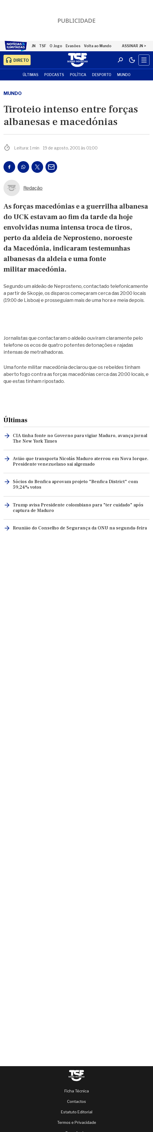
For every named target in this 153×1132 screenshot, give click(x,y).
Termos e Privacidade (76, 1122)
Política (78, 75)
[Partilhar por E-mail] (51, 167)
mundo (12, 93)
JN (33, 46)
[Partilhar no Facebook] (9, 167)
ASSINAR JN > (134, 46)
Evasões (73, 46)
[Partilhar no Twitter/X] (37, 167)
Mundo (124, 75)
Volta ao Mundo (97, 46)
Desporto (101, 75)
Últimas (30, 75)
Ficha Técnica (76, 1091)
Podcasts (54, 75)
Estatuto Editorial (76, 1112)
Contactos (76, 1101)
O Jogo (56, 46)
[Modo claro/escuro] (132, 60)
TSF (42, 46)
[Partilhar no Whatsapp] (23, 167)
